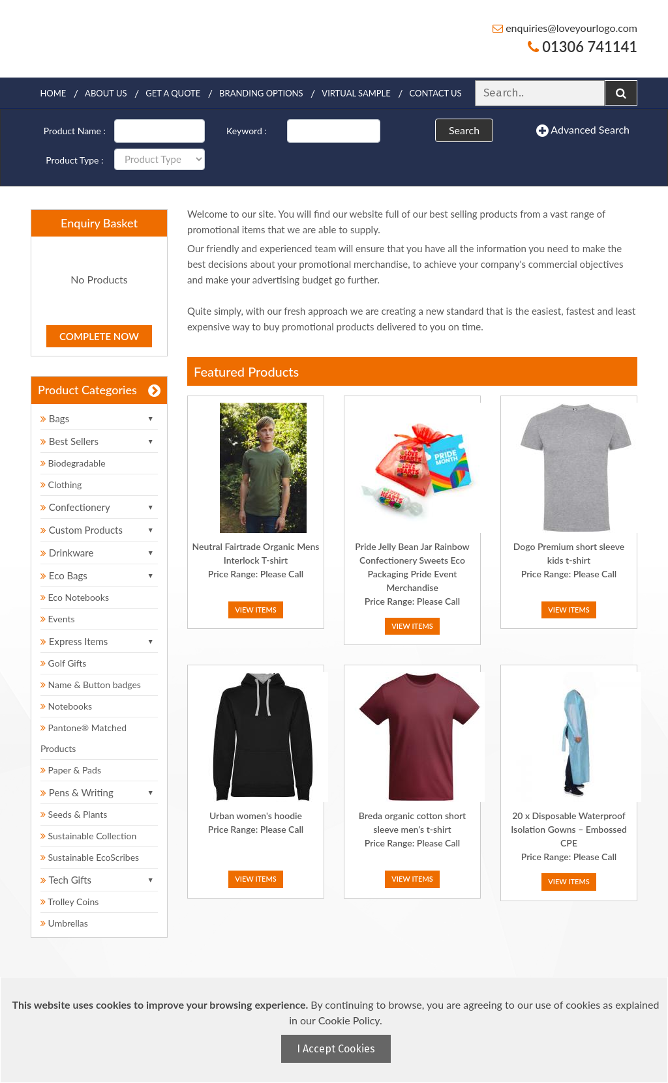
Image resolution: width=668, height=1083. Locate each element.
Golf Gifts (63, 663)
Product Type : (74, 160)
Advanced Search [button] (583, 130)
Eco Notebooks (74, 597)
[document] (335, 1030)
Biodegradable (73, 463)
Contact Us (436, 93)
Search (464, 130)
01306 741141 (582, 46)
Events (57, 618)
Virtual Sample (356, 93)
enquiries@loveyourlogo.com (565, 28)
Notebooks (66, 706)
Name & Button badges (90, 684)
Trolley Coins (70, 901)
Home (53, 93)
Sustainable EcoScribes (89, 857)
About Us (106, 93)
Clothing (61, 484)
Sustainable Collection (88, 835)
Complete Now (99, 336)
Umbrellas (64, 923)
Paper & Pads (70, 769)
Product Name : (75, 130)
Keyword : (246, 130)
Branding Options (261, 93)
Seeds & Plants (73, 814)
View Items (256, 609)
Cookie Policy (349, 1020)
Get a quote (172, 93)
